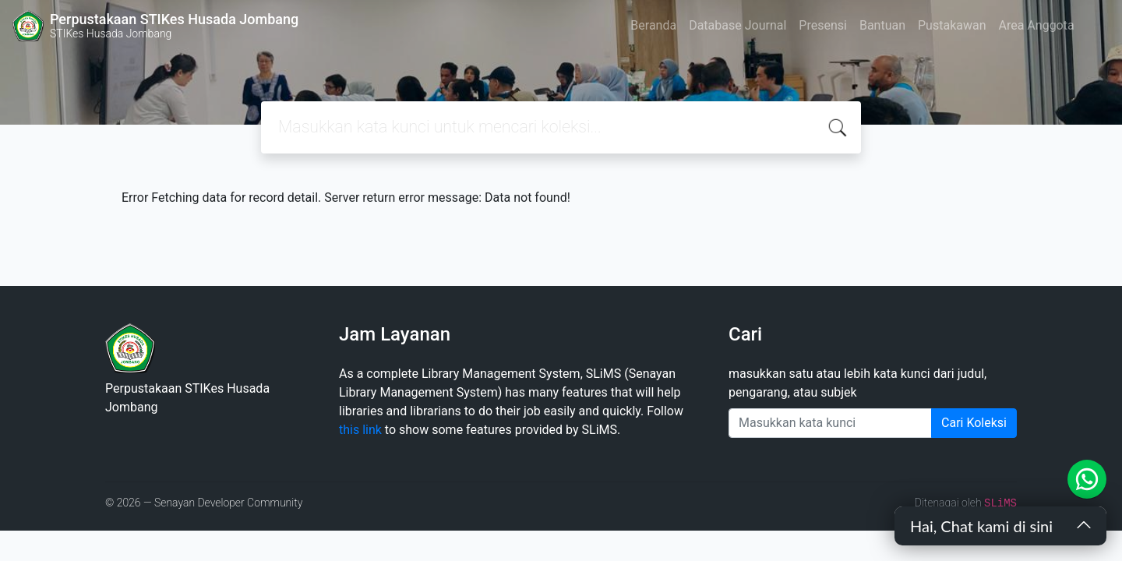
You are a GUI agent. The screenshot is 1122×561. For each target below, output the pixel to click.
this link (360, 429)
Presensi (823, 25)
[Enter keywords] (830, 423)
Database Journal (737, 25)
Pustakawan (952, 25)
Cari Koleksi (974, 422)
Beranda (653, 25)
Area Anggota (1036, 25)
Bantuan (882, 25)
